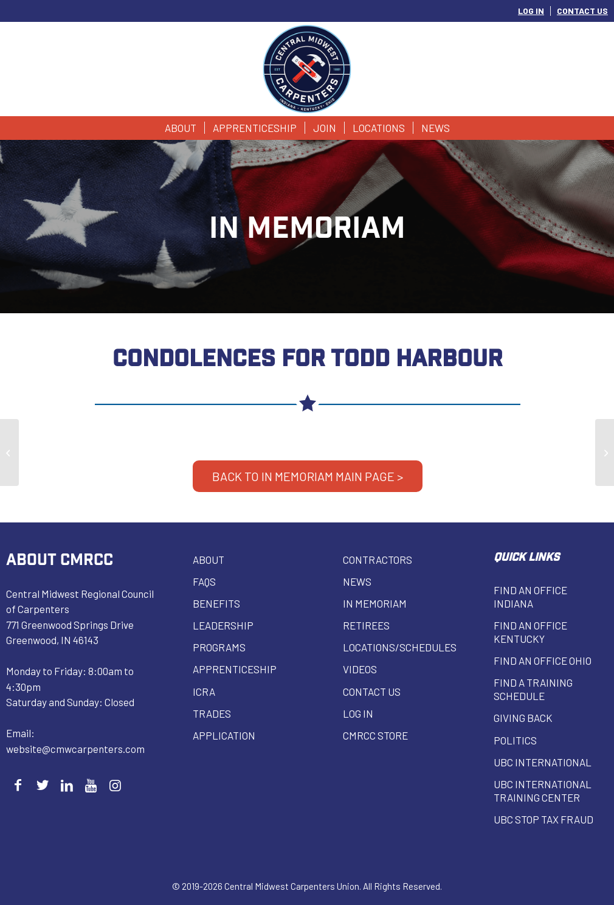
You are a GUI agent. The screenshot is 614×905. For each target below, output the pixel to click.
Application (224, 735)
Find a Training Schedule (533, 689)
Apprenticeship (235, 669)
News (357, 581)
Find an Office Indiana (530, 596)
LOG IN (531, 10)
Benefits (216, 603)
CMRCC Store (375, 735)
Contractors (377, 559)
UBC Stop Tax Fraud (543, 819)
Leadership (223, 625)
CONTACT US (582, 10)
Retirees (366, 625)
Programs (219, 647)
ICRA (204, 691)
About (208, 559)
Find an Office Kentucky (530, 632)
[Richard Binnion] (604, 452)
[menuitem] (531, 11)
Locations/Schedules (400, 647)
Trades (212, 713)
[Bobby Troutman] (9, 452)
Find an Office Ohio (543, 660)
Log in (358, 713)
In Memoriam (375, 603)
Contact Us (372, 691)
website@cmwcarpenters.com (75, 749)
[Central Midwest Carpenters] (307, 69)
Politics (515, 740)
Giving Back (523, 718)
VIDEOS (360, 669)
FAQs (204, 581)
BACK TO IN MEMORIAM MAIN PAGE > (307, 476)
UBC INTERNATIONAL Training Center (543, 790)
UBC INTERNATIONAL (543, 762)
